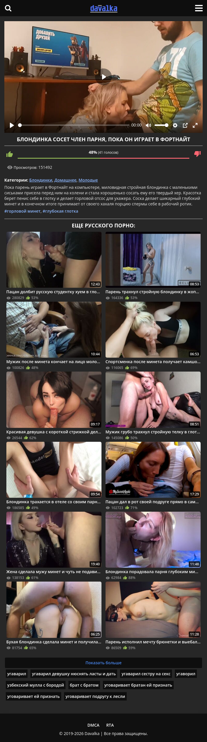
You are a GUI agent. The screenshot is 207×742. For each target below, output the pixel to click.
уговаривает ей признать (33, 696)
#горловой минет (22, 211)
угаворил (185, 673)
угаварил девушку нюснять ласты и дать (74, 673)
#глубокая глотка (60, 211)
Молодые (88, 180)
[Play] (12, 125)
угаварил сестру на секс (145, 673)
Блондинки (40, 180)
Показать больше (104, 662)
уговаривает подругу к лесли (95, 696)
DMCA (93, 725)
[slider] (73, 125)
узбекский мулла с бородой (35, 685)
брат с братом (84, 685)
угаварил (16, 673)
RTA (110, 725)
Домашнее (66, 180)
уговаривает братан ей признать (138, 685)
